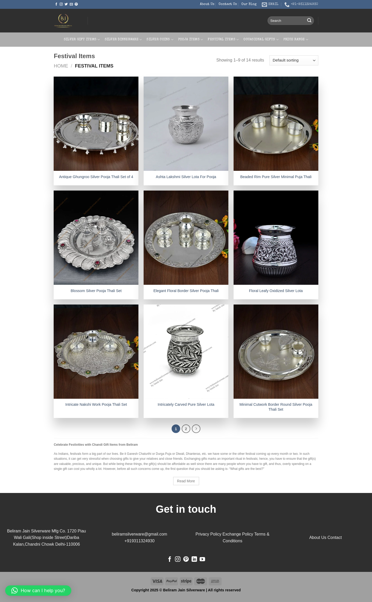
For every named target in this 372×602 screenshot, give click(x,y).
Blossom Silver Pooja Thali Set (96, 291)
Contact (334, 537)
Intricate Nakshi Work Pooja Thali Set (96, 404)
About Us (207, 4)
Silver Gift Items (82, 39)
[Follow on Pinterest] (76, 4)
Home (61, 66)
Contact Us (228, 4)
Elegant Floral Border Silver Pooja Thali (186, 291)
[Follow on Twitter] (66, 4)
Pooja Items (190, 39)
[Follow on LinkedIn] (194, 560)
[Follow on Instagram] (61, 4)
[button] (38, 590)
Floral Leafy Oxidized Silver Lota (276, 291)
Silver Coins (159, 39)
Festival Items (223, 39)
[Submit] (309, 20)
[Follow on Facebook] (56, 4)
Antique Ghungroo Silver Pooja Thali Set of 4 (96, 177)
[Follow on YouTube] (202, 560)
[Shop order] (293, 60)
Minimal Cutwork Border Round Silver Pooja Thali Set (276, 406)
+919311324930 (139, 541)
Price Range (295, 39)
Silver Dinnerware (123, 39)
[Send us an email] (71, 4)
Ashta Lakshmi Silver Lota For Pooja (186, 177)
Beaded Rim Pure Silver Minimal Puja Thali (276, 177)
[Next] (196, 428)
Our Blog (249, 4)
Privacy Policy (208, 534)
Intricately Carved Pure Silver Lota (186, 404)
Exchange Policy (237, 534)
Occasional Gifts (261, 39)
